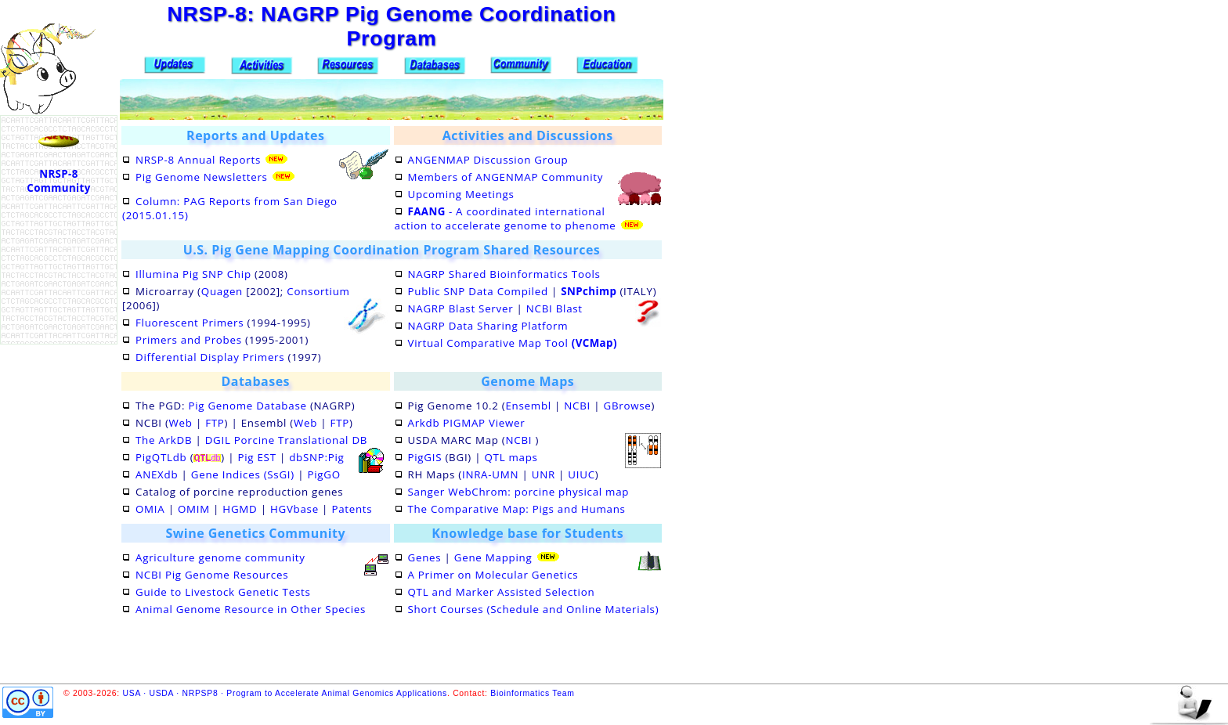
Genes (425, 557)
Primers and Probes (188, 340)
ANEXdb (156, 474)
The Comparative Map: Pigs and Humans (517, 509)
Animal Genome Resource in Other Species (250, 609)
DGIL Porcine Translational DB (286, 440)
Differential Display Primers (209, 357)
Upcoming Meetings (461, 194)
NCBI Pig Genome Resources (211, 575)
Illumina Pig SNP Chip (193, 274)
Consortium (318, 291)
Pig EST (256, 457)
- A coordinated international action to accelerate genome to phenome (505, 218)
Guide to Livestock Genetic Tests (223, 592)
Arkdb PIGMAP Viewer (467, 423)
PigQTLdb (160, 457)
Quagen (222, 291)
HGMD (239, 509)
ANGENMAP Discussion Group (488, 160)
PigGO (323, 474)
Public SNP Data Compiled (478, 291)
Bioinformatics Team (532, 693)
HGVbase (294, 509)
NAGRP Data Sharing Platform (488, 326)
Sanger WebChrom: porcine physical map (519, 492)
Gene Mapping (493, 557)
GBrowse (628, 406)
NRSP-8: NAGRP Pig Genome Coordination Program (391, 26)
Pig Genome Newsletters (201, 177)
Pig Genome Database (247, 406)
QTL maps (510, 457)
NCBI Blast (554, 308)
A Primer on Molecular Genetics (493, 575)
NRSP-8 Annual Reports (198, 160)
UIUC (581, 474)
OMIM (194, 509)
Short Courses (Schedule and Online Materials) (533, 609)
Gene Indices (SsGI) (242, 474)
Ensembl (528, 406)
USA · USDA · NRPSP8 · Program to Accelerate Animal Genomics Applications (285, 693)
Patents (351, 509)
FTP (214, 423)
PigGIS (425, 457)
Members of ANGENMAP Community (506, 177)
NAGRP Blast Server (461, 308)
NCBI (577, 406)
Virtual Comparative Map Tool (512, 343)
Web (181, 423)
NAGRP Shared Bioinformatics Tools (504, 274)
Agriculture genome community (220, 557)
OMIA (149, 509)
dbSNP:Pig (316, 457)
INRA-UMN (490, 474)
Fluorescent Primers (189, 323)
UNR (543, 474)
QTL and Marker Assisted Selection (501, 592)
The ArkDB (163, 440)
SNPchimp (588, 291)
